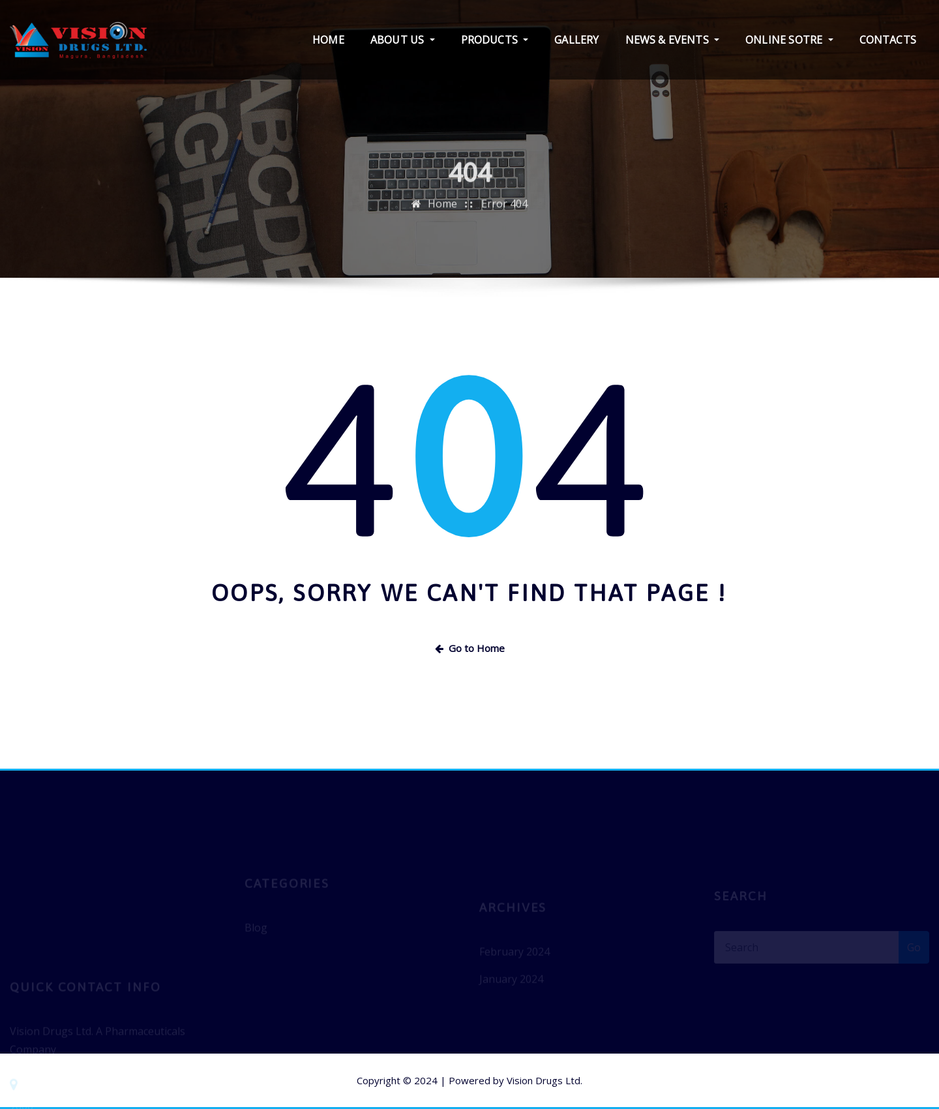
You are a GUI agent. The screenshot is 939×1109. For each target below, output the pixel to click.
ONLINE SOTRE (789, 40)
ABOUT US (402, 40)
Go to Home (470, 648)
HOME (328, 40)
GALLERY (576, 40)
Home (442, 214)
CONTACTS (887, 40)
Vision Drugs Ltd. (544, 1080)
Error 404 (504, 214)
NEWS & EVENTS (672, 40)
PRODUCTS (495, 40)
